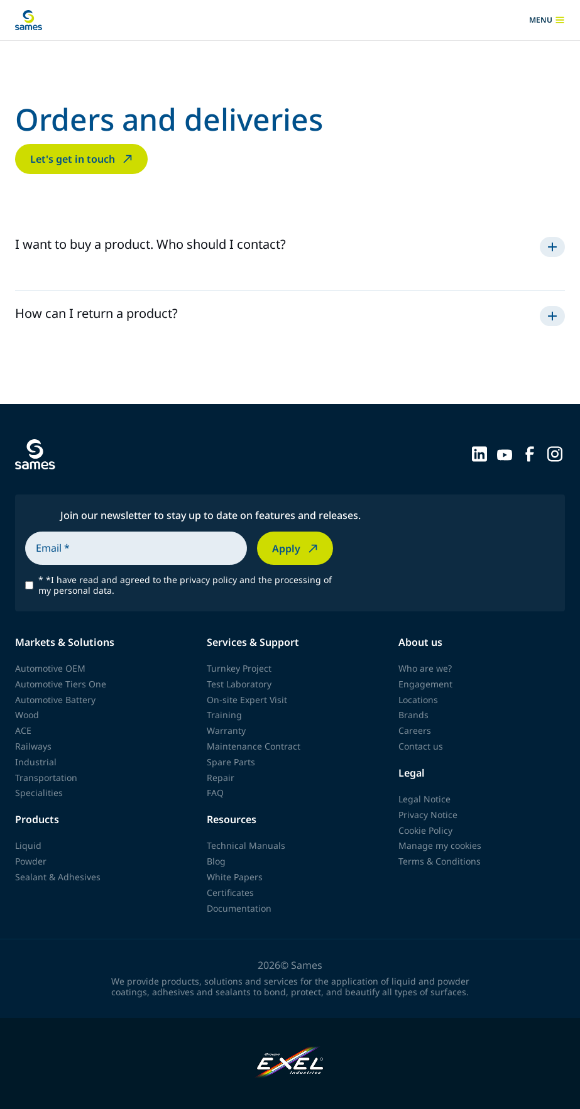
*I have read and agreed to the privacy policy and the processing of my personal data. (185, 585)
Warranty (226, 730)
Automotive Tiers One (60, 684)
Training (224, 715)
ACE (23, 730)
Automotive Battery (55, 700)
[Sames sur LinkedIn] (479, 453)
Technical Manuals (246, 845)
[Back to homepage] (28, 20)
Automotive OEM (50, 668)
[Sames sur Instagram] (555, 453)
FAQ (215, 793)
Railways (33, 746)
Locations (418, 700)
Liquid (28, 845)
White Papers (235, 877)
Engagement (425, 684)
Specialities (39, 793)
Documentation (239, 908)
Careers (414, 730)
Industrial (36, 762)
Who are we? (425, 668)
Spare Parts (231, 762)
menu (547, 20)
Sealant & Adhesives (58, 877)
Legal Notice (424, 799)
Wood (27, 715)
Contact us (420, 746)
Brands (413, 715)
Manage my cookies (439, 845)
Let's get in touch (82, 159)
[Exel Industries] (290, 1063)
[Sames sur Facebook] (530, 453)
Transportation (46, 778)
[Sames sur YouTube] (505, 453)
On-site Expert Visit (247, 700)
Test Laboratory (239, 684)
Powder (31, 861)
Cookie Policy (425, 830)
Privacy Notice (427, 815)
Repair (220, 778)
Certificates (230, 893)
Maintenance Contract (253, 746)
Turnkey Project (239, 668)
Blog (216, 861)
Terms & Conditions (439, 861)
